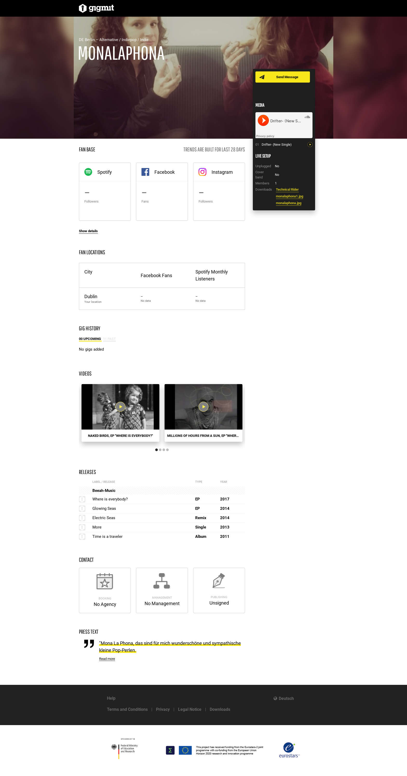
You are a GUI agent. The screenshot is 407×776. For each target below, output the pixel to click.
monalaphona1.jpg (289, 196)
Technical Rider (287, 189)
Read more (107, 659)
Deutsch (286, 698)
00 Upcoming (90, 339)
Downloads (220, 709)
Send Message (287, 77)
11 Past (109, 339)
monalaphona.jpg (288, 203)
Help (111, 698)
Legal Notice (189, 709)
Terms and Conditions (127, 709)
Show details (88, 231)
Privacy (163, 709)
